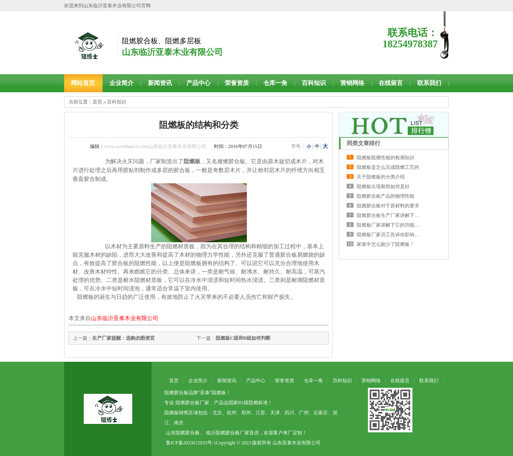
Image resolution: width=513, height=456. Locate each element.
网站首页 (83, 83)
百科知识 (314, 83)
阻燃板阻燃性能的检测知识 (385, 157)
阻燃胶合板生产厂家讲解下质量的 (393, 215)
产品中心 (198, 83)
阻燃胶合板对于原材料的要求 (388, 206)
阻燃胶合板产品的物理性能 (385, 196)
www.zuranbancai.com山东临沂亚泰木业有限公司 (155, 146)
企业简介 (121, 83)
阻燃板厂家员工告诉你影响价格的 (393, 234)
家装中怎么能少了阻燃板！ (385, 244)
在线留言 (391, 83)
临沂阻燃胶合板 (223, 433)
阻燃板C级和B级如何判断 (243, 338)
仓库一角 (275, 83)
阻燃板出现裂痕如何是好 (383, 186)
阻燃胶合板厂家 (192, 402)
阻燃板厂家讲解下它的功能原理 (390, 225)
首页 (97, 102)
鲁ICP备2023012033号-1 (191, 443)
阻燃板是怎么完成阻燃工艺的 (388, 167)
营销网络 (352, 83)
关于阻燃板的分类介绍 (381, 177)
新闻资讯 (160, 83)
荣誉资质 (237, 83)
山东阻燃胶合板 (183, 433)
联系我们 (429, 83)
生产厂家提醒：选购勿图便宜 (123, 338)
